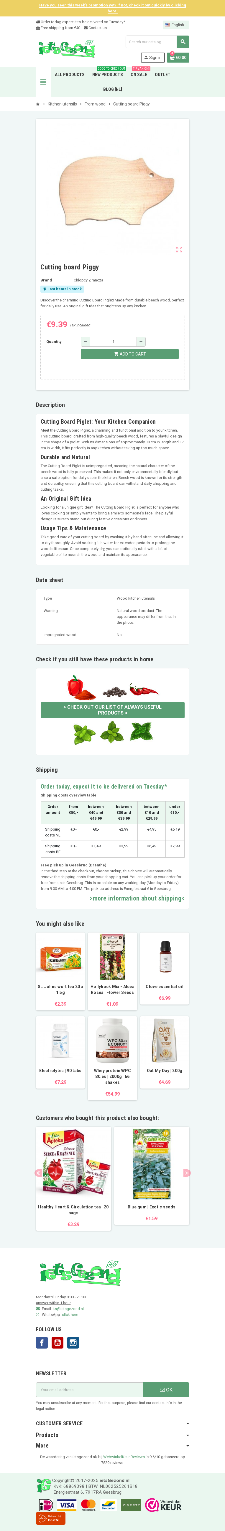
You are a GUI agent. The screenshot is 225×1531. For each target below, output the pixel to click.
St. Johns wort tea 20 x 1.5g (60, 989)
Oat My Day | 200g (165, 1070)
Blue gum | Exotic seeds (151, 1207)
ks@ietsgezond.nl (68, 1309)
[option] (74, 1179)
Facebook (42, 1343)
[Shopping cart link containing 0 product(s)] (178, 58)
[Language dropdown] (176, 25)
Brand (46, 280)
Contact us (95, 28)
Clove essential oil (164, 986)
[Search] (157, 42)
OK (166, 1390)
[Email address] (89, 1389)
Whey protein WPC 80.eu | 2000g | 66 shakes (112, 1076)
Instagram (73, 1343)
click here (70, 1314)
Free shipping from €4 (57, 28)
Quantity (54, 341)
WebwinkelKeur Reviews (124, 1457)
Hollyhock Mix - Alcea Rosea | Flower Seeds (112, 989)
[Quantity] (113, 341)
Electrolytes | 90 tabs (60, 1070)
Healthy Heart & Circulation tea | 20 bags (73, 1210)
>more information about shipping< (137, 898)
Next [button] (187, 1173)
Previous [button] (38, 1173)
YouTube (57, 1343)
